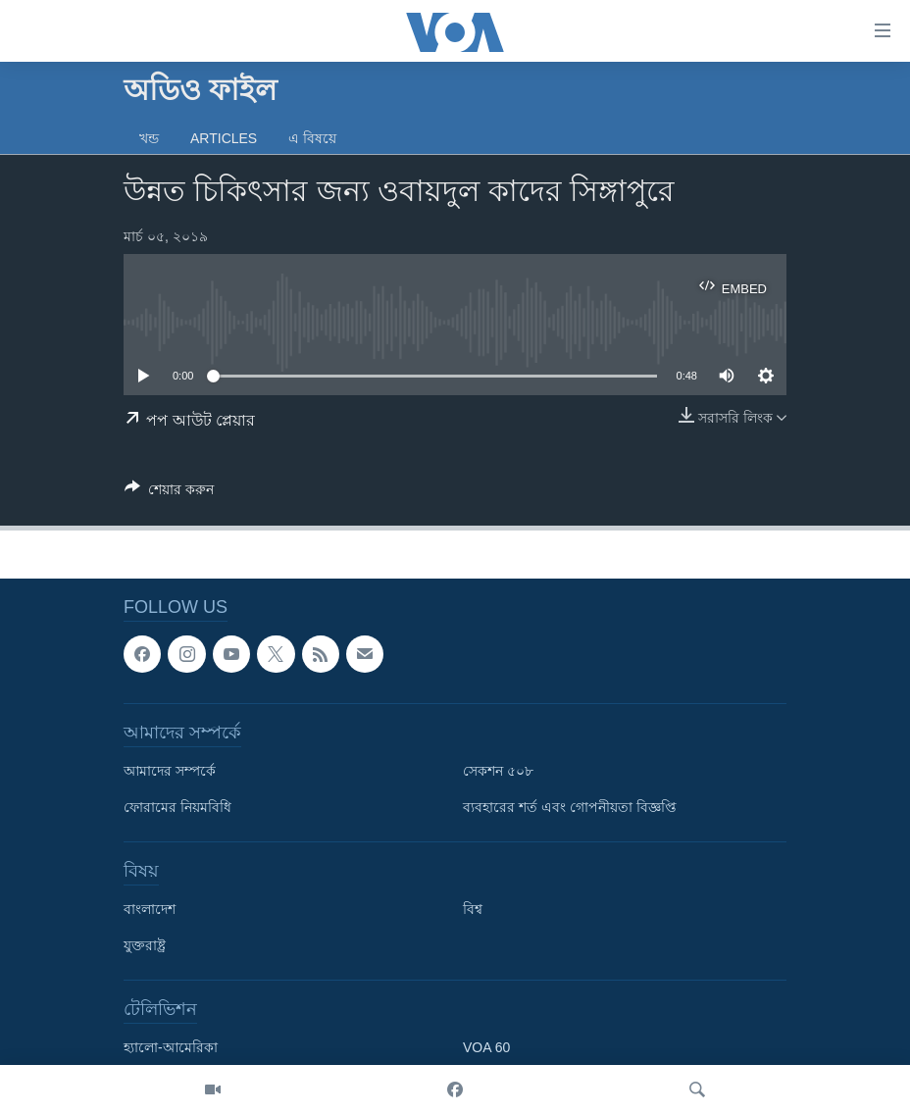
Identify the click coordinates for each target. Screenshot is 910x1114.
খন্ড (149, 138)
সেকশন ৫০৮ (498, 772)
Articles (223, 138)
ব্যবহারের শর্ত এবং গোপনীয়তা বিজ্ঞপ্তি (570, 808)
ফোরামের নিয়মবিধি (177, 808)
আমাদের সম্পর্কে (170, 772)
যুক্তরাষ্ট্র (145, 946)
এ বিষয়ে (312, 138)
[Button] (169, 493)
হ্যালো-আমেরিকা (171, 1048)
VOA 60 (486, 1048)
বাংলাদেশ (150, 910)
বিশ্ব (472, 910)
